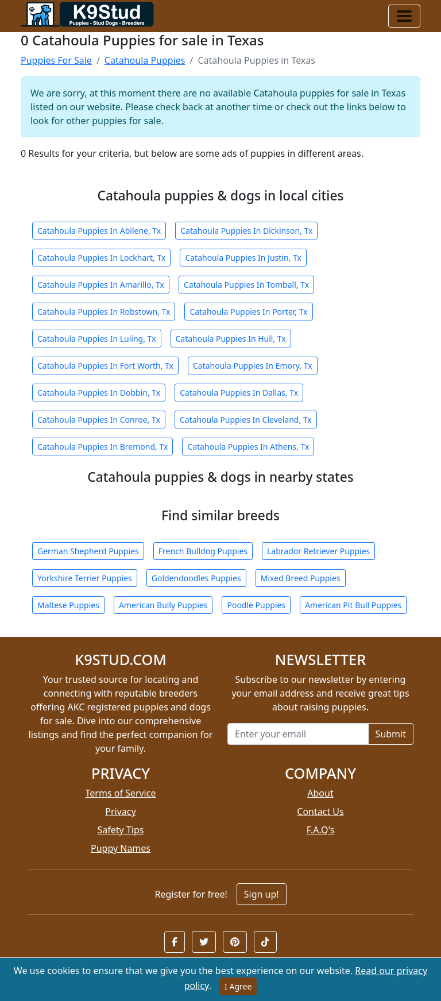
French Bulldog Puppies (202, 551)
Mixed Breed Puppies (301, 578)
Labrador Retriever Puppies (318, 551)
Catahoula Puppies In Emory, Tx (252, 365)
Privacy (120, 811)
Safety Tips (121, 830)
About (320, 793)
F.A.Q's (321, 830)
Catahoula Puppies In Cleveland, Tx (246, 419)
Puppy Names (120, 848)
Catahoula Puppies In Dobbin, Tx (98, 392)
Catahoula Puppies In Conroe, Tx (98, 419)
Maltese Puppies (68, 605)
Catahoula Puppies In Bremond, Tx (102, 446)
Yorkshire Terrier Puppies (84, 578)
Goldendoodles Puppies (196, 578)
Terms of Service (121, 793)
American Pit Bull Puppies (353, 605)
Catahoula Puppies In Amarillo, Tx (100, 284)
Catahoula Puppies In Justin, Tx (243, 257)
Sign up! (261, 894)
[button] (174, 942)
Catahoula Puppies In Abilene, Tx (99, 230)
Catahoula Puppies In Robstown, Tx (103, 311)
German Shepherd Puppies (88, 551)
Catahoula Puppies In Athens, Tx (248, 446)
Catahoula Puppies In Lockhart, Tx (101, 257)
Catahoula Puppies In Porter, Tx (248, 311)
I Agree (238, 986)
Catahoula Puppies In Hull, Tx (231, 338)
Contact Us (320, 811)
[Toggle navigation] (404, 16)
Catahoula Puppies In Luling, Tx (96, 338)
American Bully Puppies (163, 605)
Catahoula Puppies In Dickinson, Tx (246, 230)
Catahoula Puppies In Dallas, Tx (239, 392)
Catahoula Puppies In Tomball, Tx (246, 284)
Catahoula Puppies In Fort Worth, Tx (105, 365)
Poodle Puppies (256, 605)
